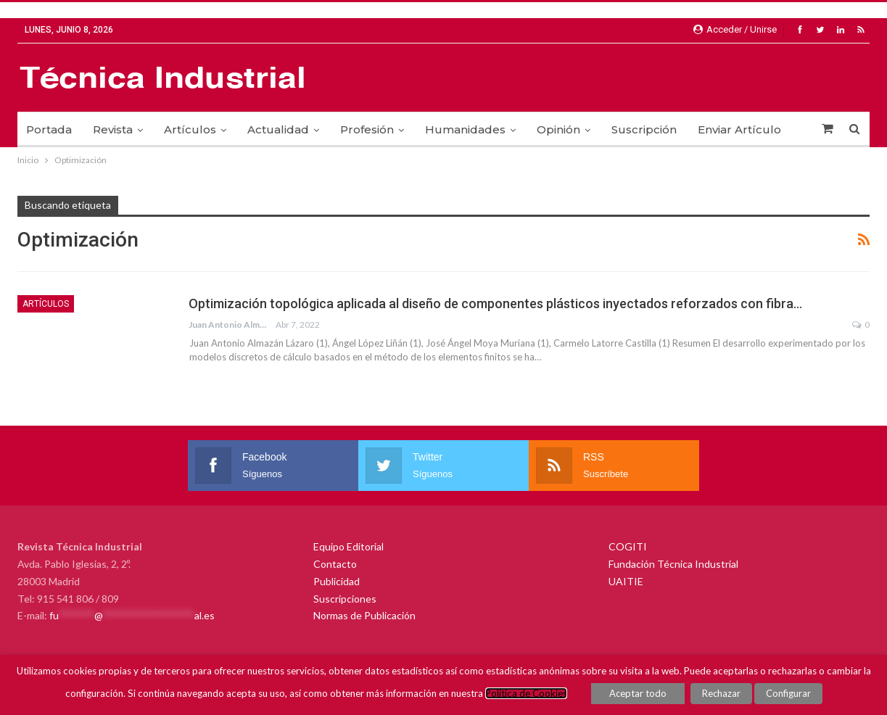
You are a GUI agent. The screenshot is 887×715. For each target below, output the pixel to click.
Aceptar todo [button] (638, 693)
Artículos (190, 129)
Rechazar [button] (721, 693)
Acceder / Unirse (735, 29)
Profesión (367, 129)
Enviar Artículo (739, 129)
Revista (113, 129)
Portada (49, 129)
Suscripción (644, 129)
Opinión (558, 129)
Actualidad (278, 129)
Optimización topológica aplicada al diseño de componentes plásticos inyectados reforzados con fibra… (495, 303)
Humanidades (465, 129)
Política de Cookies (526, 693)
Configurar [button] (788, 693)
